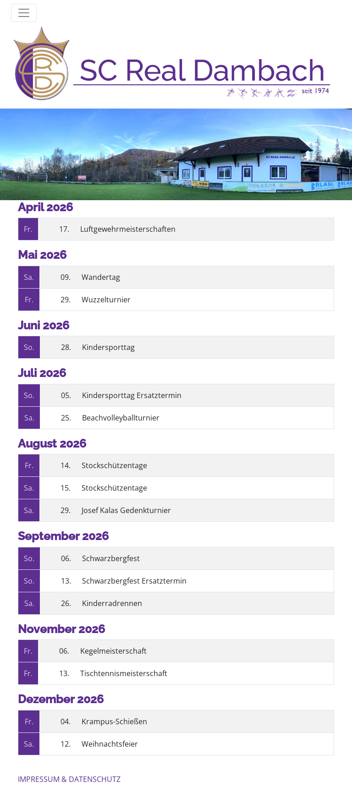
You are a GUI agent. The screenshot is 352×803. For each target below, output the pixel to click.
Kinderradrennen (112, 603)
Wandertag (101, 277)
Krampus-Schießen (114, 721)
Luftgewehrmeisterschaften (128, 229)
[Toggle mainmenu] (24, 13)
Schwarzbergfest (111, 558)
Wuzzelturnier (106, 300)
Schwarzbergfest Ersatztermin (134, 581)
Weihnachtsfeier (110, 744)
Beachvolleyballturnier (121, 418)
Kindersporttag (108, 347)
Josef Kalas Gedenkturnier (126, 510)
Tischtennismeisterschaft (123, 673)
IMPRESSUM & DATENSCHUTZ (69, 779)
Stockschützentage (114, 465)
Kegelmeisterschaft (113, 651)
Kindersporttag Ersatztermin (132, 395)
